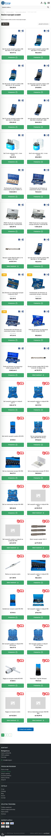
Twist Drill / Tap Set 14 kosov (38, 679)
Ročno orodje (5, 770)
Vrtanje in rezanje (10, 12)
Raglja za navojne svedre (12, 713)
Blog (2, 794)
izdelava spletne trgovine (36, 834)
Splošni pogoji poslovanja (8, 810)
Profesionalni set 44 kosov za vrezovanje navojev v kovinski (38, 293)
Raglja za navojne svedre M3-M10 (13, 679)
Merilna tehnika (5, 779)
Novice (3, 797)
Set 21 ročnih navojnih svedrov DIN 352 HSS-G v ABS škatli (12, 119)
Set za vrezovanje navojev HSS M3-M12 (38, 713)
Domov (2, 12)
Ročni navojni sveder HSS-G (38, 540)
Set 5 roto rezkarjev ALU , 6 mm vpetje (38, 154)
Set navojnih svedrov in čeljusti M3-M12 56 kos (12, 645)
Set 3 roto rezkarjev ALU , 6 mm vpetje (12, 154)
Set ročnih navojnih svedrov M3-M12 (13, 437)
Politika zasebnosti (6, 808)
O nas (2, 790)
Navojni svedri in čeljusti (20, 12)
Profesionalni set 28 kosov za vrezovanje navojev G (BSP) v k (13, 189)
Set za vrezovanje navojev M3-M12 (13, 471)
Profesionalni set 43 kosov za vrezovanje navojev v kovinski (38, 189)
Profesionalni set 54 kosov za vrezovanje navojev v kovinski (13, 330)
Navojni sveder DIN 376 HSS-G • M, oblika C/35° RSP (13, 258)
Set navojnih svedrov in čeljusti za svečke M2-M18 (13, 540)
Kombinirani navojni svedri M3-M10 (13, 610)
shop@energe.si (7, 761)
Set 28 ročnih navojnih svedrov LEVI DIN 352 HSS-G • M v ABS (38, 84)
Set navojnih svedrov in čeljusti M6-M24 (38, 402)
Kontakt (3, 799)
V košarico (12, 57)
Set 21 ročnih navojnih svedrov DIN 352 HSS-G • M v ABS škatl (12, 49)
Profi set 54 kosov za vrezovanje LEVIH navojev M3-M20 (12, 367)
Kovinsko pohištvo (6, 776)
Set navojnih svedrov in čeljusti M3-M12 (38, 575)
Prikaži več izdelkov (25, 730)
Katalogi (3, 792)
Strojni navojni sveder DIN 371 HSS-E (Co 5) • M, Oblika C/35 (38, 367)
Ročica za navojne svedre (12, 575)
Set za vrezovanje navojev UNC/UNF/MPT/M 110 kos (38, 437)
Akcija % (3, 781)
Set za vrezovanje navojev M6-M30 (12, 505)
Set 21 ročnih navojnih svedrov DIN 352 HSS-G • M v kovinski (38, 49)
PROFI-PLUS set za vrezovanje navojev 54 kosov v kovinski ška (38, 224)
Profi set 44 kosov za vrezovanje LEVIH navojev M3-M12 (38, 330)
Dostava (3, 815)
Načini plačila (4, 813)
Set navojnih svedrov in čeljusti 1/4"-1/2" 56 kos (38, 645)
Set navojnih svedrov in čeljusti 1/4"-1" (12, 402)
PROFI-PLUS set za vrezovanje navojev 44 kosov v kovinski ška (12, 224)
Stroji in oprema (5, 774)
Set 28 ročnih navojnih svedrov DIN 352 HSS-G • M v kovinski (12, 84)
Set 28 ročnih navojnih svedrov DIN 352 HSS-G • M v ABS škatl (38, 258)
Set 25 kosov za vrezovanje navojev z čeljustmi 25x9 (12, 293)
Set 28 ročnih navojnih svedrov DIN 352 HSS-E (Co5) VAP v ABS (38, 119)
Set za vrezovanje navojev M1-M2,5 (38, 471)
